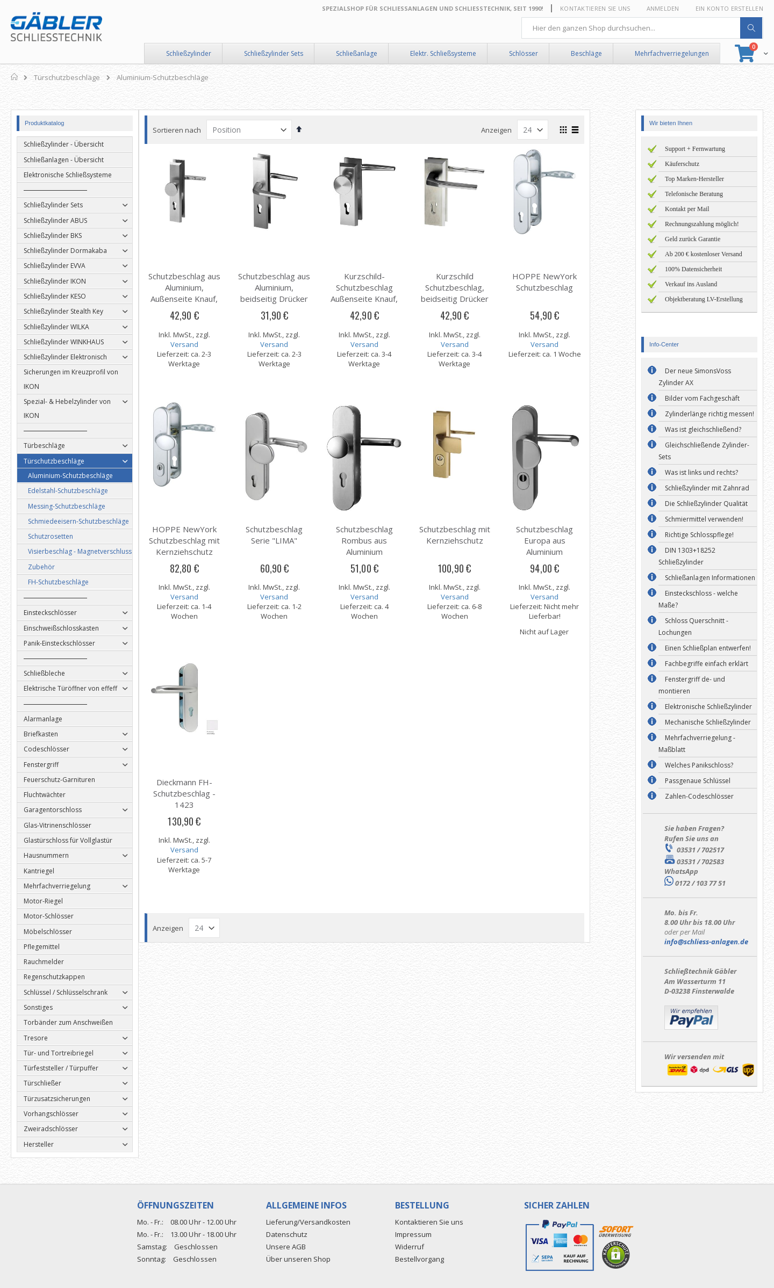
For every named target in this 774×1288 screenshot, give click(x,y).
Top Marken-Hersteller (694, 179)
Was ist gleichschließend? (703, 429)
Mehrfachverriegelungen (672, 53)
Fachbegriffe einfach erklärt (706, 663)
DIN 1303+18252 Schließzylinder (686, 556)
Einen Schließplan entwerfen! (708, 648)
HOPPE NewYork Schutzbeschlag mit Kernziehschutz (206, 540)
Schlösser (523, 53)
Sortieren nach (199, 130)
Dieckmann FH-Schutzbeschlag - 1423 (207, 793)
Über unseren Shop (298, 1259)
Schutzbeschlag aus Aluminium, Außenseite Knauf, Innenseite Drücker (207, 293)
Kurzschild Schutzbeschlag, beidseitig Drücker (477, 287)
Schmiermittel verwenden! (704, 519)
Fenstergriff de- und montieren (691, 685)
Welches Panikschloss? (699, 765)
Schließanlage (356, 53)
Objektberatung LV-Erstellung (704, 299)
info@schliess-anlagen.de (706, 941)
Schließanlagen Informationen (710, 577)
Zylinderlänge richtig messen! (709, 413)
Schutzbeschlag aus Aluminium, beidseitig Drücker (297, 287)
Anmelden (663, 8)
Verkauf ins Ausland (691, 284)
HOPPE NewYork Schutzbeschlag (567, 282)
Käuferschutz (682, 164)
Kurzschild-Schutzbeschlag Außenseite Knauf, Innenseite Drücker (387, 293)
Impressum (413, 1234)
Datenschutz (286, 1234)
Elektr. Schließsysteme (443, 53)
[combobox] (642, 28)
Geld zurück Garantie (692, 239)
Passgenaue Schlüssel (697, 780)
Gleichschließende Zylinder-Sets (703, 450)
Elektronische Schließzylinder (708, 706)
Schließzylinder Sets (273, 53)
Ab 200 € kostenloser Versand (703, 254)
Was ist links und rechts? (701, 472)
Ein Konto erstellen (729, 8)
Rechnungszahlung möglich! (702, 224)
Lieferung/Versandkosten (308, 1222)
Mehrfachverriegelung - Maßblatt (696, 743)
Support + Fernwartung (695, 149)
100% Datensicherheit (693, 269)
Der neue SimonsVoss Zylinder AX (694, 376)
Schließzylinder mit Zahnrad (707, 488)
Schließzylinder (188, 53)
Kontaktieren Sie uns (595, 8)
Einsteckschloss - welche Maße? (698, 599)
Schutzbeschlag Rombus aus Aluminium (387, 540)
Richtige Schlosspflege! (699, 534)
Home (15, 77)
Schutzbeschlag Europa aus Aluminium (567, 540)
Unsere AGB (286, 1246)
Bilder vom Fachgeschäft (702, 398)
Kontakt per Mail (687, 209)
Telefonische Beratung (694, 194)
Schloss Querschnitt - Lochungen (693, 626)
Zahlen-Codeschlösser (699, 796)
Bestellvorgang (419, 1259)
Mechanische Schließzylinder (708, 722)
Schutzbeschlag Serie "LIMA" (296, 535)
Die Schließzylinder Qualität (706, 503)
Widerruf (409, 1246)
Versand (207, 344)
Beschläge (586, 53)
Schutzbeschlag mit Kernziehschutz (477, 535)
